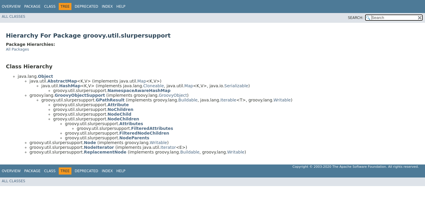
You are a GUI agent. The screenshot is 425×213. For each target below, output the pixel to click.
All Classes (13, 16)
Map (141, 81)
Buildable (187, 100)
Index (107, 6)
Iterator (168, 147)
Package (32, 6)
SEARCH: (356, 18)
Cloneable (153, 85)
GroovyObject (173, 95)
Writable (282, 100)
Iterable (228, 100)
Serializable (236, 85)
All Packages (17, 49)
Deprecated (86, 6)
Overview (11, 6)
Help (120, 6)
